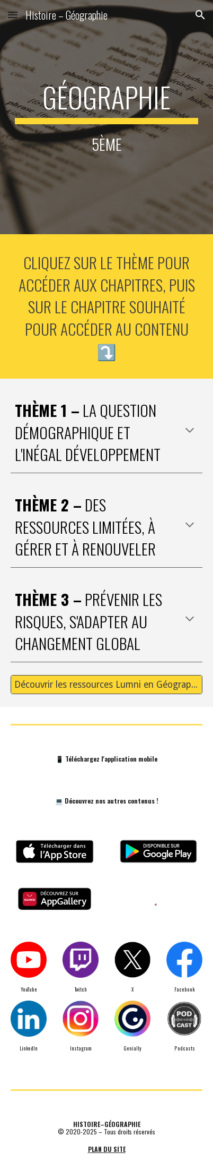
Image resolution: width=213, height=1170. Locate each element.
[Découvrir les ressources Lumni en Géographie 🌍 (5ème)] (106, 685)
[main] (107, 117)
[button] (12, 14)
